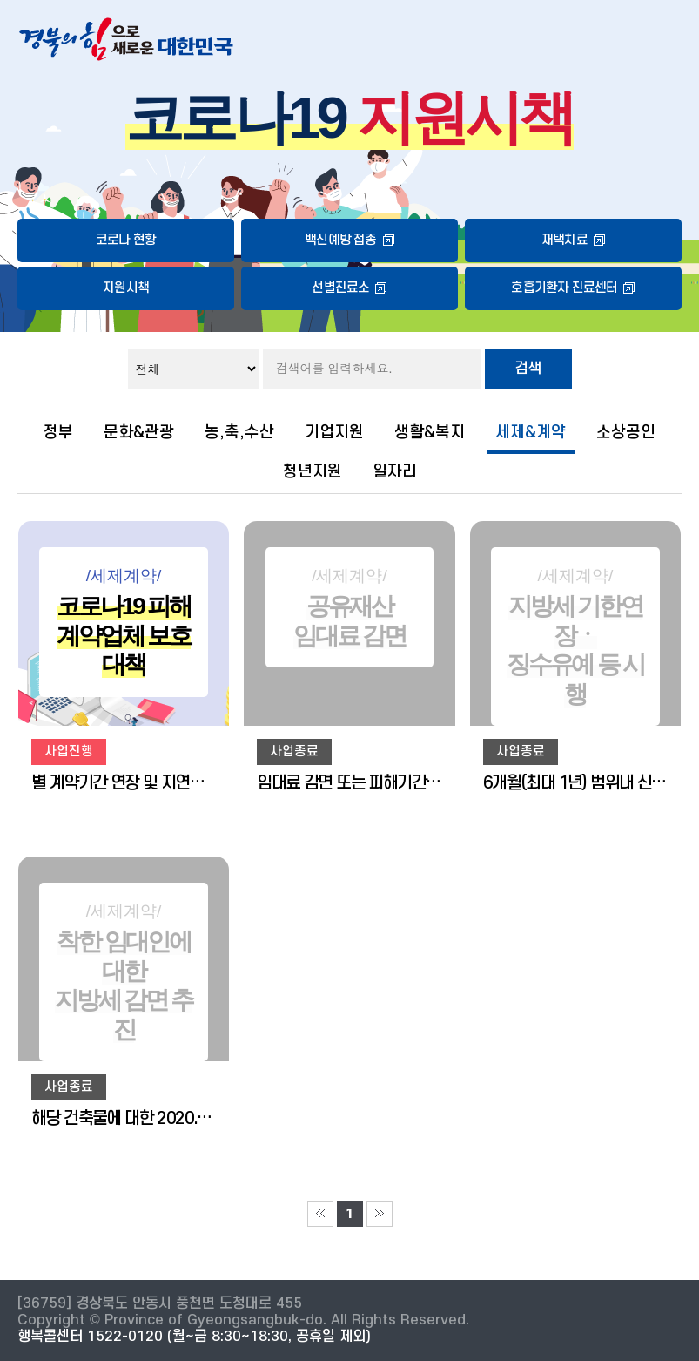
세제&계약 (530, 432)
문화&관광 (139, 432)
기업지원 (334, 432)
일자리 (395, 471)
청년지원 (312, 471)
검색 (528, 368)
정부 (58, 432)
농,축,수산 (239, 432)
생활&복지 (429, 432)
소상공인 (625, 432)
